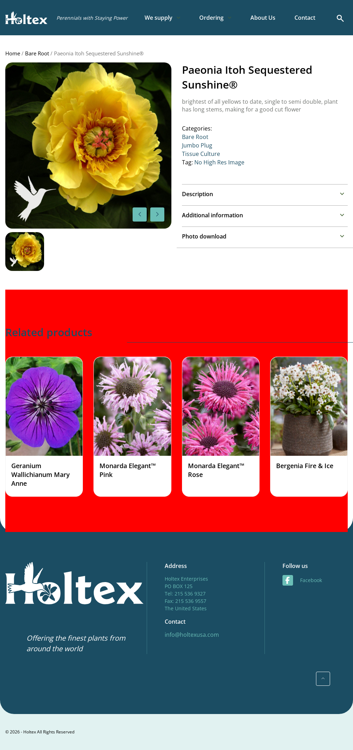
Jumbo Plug (197, 145)
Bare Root (37, 53)
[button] (157, 214)
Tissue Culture (201, 154)
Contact (304, 18)
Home (12, 53)
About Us (262, 18)
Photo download (204, 236)
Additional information (212, 215)
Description (197, 194)
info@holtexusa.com (192, 635)
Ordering (211, 18)
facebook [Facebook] (302, 580)
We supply (158, 18)
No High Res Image (219, 162)
